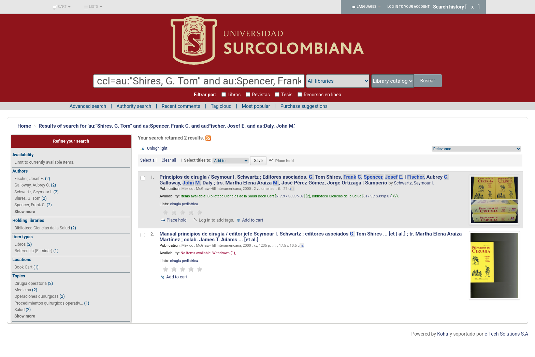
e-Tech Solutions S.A (506, 334)
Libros (20, 244)
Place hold (177, 220)
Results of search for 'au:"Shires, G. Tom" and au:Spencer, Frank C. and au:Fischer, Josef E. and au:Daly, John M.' (167, 126)
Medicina (22, 290)
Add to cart (252, 220)
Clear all (169, 160)
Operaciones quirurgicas (36, 296)
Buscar (428, 80)
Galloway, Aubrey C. (32, 185)
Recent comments (181, 106)
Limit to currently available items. (44, 162)
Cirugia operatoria (30, 283)
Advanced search (88, 106)
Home (24, 126)
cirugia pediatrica (184, 204)
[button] (61, 7)
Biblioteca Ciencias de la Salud (42, 228)
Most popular (256, 106)
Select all (148, 160)
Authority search (133, 106)
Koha (442, 334)
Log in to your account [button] (409, 7)
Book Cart (23, 267)
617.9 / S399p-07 (290, 196)
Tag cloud (221, 106)
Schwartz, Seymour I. (33, 192)
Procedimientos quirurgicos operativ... (48, 303)
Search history (448, 7)
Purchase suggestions (304, 106)
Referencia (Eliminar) (33, 250)
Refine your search (71, 141)
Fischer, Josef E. (29, 178)
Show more (24, 211)
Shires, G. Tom (27, 198)
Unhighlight (157, 148)
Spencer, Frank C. (29, 204)
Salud (19, 309)
